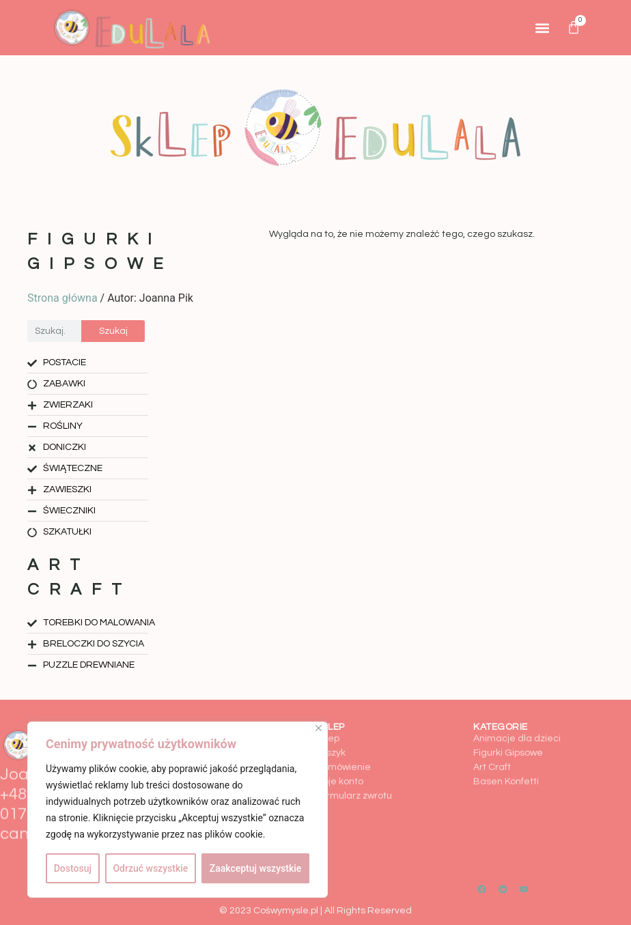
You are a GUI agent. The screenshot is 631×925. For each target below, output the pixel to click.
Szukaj (113, 331)
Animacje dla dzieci (517, 708)
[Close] (319, 728)
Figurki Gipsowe (508, 723)
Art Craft (492, 737)
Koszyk (331, 723)
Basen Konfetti (506, 751)
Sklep (327, 708)
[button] (542, 27)
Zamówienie (343, 737)
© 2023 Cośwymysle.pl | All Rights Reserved (315, 910)
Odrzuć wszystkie (150, 868)
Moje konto (339, 751)
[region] (177, 810)
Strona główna (62, 297)
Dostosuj (73, 868)
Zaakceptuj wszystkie (256, 868)
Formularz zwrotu (354, 766)
